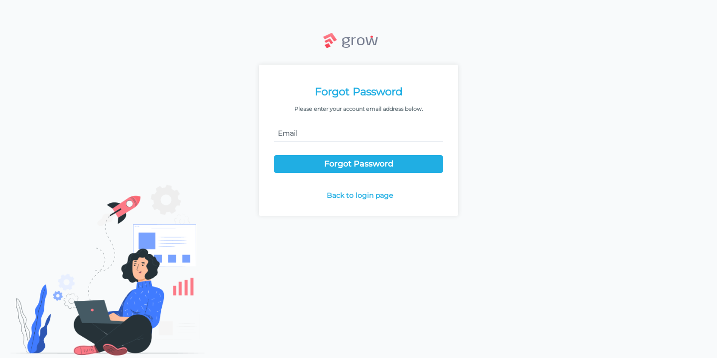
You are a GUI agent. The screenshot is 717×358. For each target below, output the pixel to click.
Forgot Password (358, 164)
